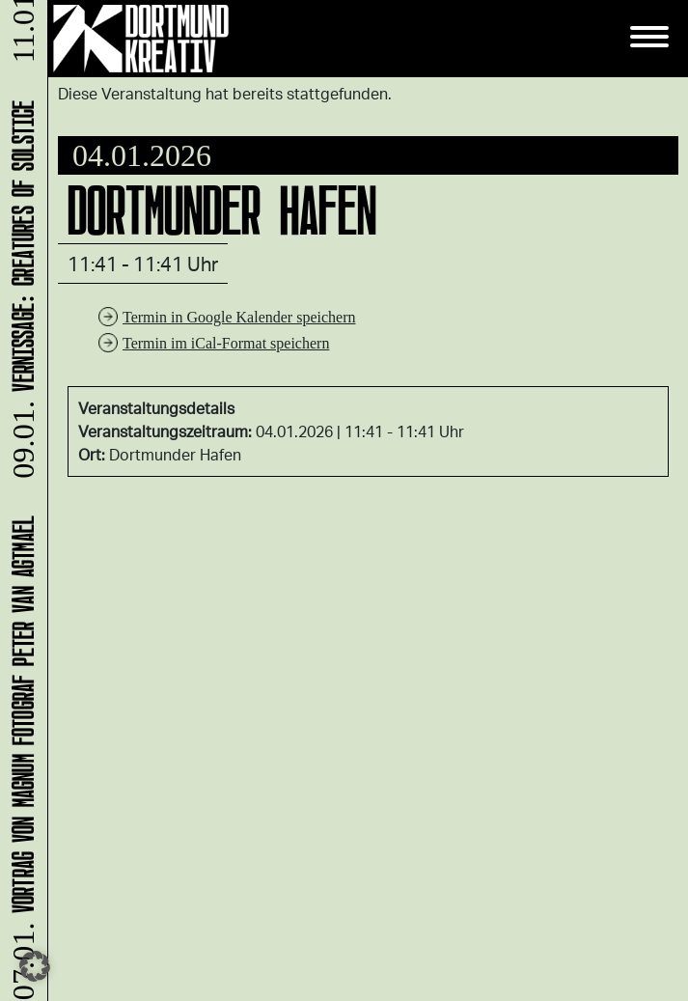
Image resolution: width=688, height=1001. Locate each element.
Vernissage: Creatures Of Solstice (20, 292)
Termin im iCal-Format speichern (226, 343)
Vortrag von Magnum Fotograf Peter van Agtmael (20, 756)
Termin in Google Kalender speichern (239, 317)
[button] (34, 966)
